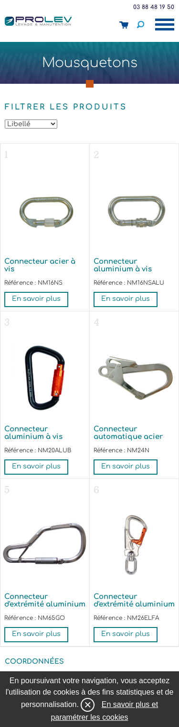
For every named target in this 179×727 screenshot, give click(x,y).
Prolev (38, 21)
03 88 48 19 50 (153, 7)
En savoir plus (36, 298)
